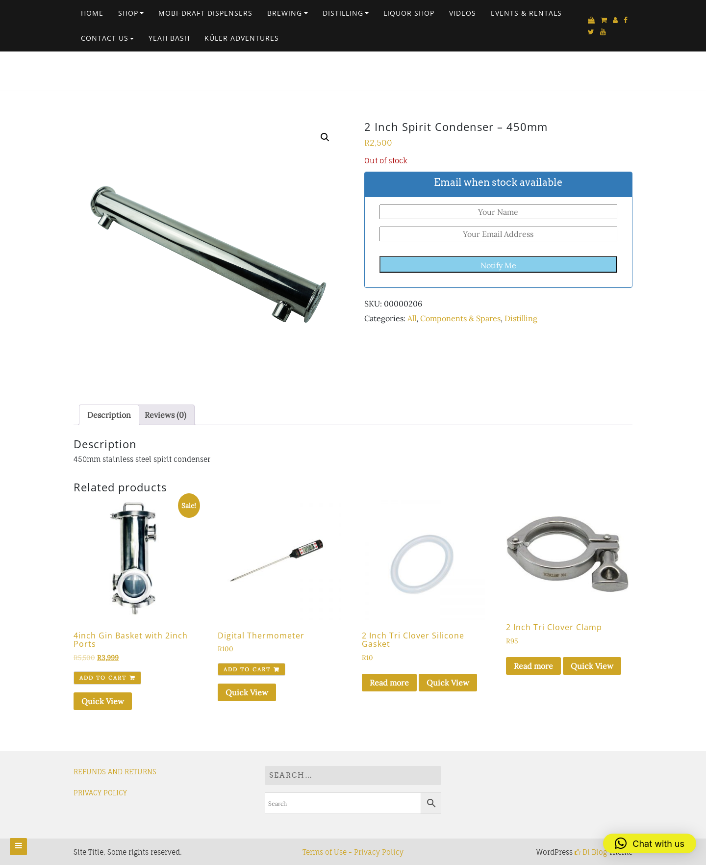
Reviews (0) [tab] (165, 415)
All (411, 318)
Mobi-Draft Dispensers (205, 13)
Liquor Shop (408, 13)
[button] (325, 137)
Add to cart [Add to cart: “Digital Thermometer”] (247, 669)
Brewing (284, 13)
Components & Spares (460, 318)
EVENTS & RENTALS (526, 13)
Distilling (343, 13)
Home (92, 13)
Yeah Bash (169, 38)
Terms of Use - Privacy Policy (353, 852)
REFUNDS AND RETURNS (115, 771)
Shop (128, 13)
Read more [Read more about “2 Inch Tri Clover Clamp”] (533, 666)
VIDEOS (462, 13)
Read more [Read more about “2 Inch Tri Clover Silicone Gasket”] (389, 682)
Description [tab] (109, 415)
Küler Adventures (241, 38)
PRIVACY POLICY (100, 793)
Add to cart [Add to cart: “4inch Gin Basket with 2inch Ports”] (102, 677)
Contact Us (104, 38)
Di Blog (591, 852)
